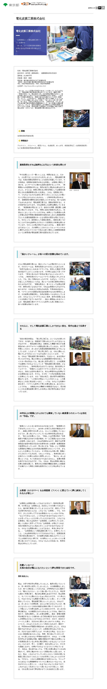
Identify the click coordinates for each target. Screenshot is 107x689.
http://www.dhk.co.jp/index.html (35, 86)
